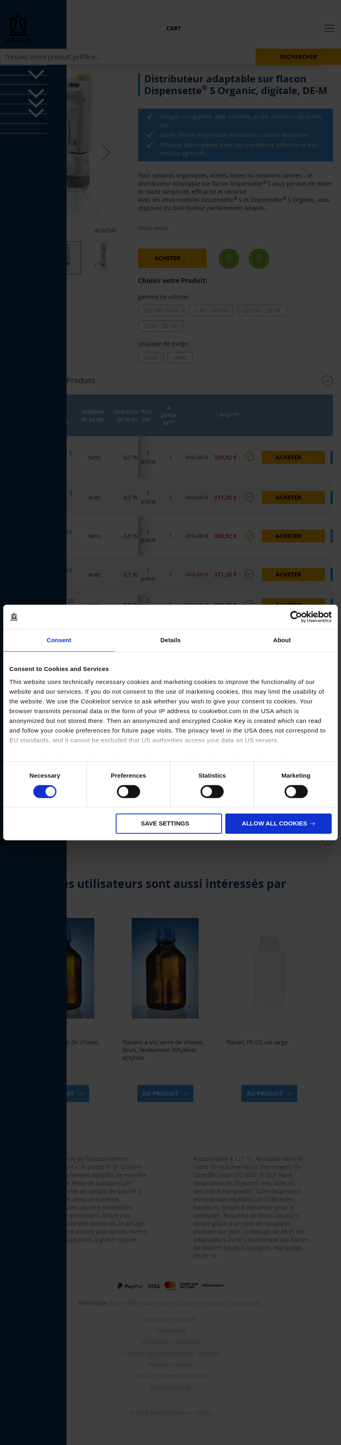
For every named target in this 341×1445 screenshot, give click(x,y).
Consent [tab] (59, 640)
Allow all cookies (274, 823)
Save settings (165, 823)
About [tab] (282, 640)
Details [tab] (170, 640)
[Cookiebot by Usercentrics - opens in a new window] (296, 617)
